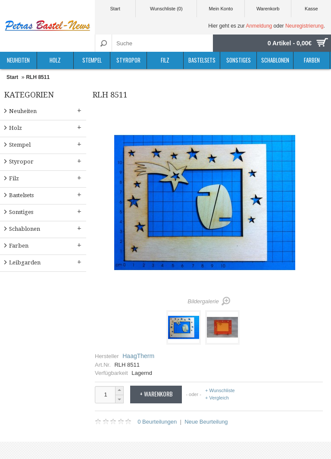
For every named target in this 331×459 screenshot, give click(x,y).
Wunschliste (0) (166, 8)
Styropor (128, 60)
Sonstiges (238, 60)
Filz (165, 60)
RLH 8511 (38, 77)
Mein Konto (221, 8)
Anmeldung (259, 26)
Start (115, 8)
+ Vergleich (217, 397)
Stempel (92, 60)
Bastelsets (201, 60)
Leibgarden (46, 262)
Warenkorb (267, 8)
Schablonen (275, 60)
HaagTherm (138, 355)
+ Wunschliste (220, 390)
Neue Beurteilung (206, 421)
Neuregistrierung (304, 26)
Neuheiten (18, 60)
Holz (55, 60)
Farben (312, 60)
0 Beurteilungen (157, 421)
